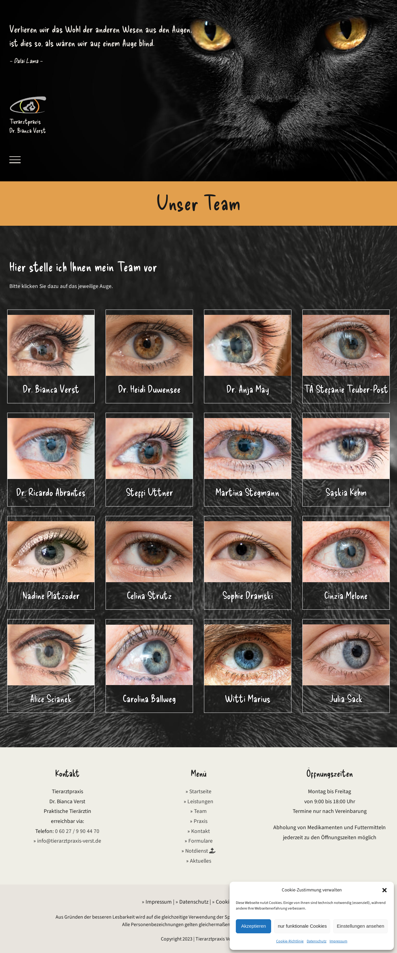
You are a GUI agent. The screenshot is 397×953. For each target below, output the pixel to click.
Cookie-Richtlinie (290, 941)
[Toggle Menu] (15, 159)
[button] (384, 890)
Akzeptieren (253, 926)
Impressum (338, 941)
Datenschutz (316, 941)
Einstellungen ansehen (360, 926)
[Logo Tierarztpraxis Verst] (28, 98)
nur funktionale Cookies (302, 926)
